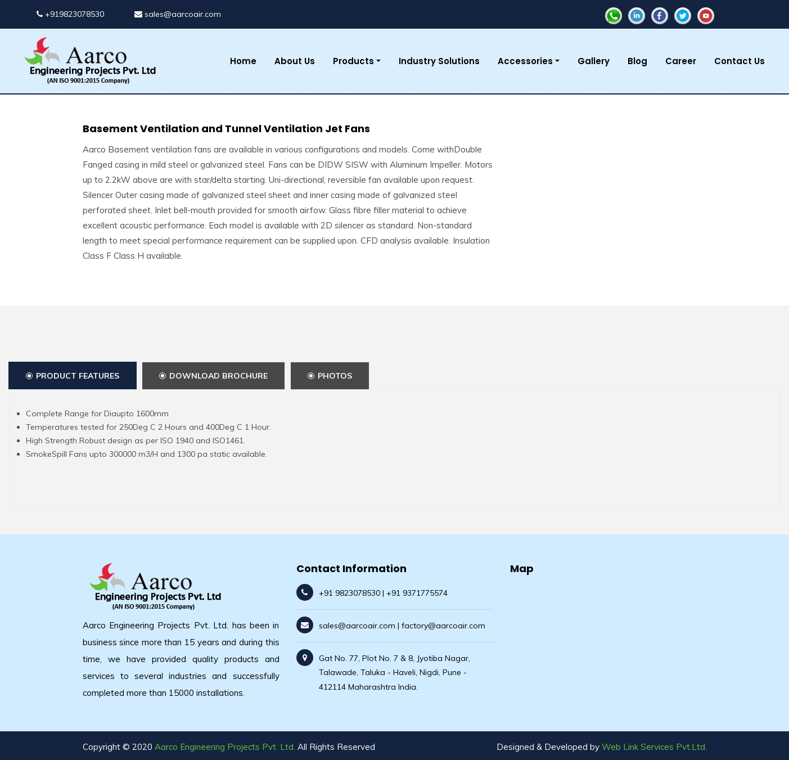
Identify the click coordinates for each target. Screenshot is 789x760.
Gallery (594, 61)
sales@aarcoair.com (177, 14)
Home (243, 61)
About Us (294, 61)
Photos (330, 376)
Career (680, 61)
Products (353, 61)
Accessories (525, 61)
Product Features (72, 376)
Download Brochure (213, 376)
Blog (637, 61)
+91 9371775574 (417, 593)
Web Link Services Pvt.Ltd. (654, 746)
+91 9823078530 (349, 593)
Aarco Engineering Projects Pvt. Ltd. (225, 746)
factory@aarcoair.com (443, 625)
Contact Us (739, 61)
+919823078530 (70, 14)
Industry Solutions (439, 61)
